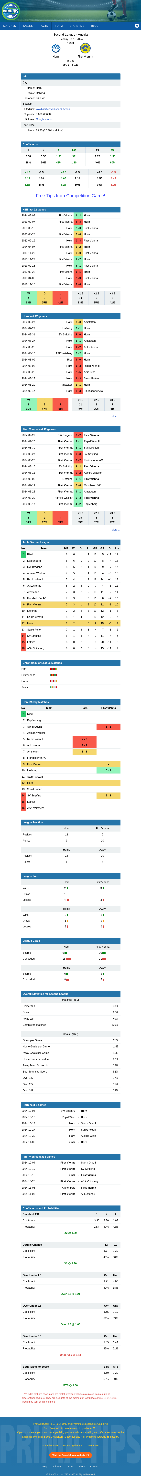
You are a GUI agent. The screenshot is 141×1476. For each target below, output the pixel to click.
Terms (69, 1466)
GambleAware (50, 1445)
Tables (28, 25)
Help (45, 1466)
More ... (115, 416)
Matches (9, 25)
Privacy (57, 1466)
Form (59, 25)
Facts (44, 25)
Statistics (77, 25)
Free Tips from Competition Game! (70, 195)
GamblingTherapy (73, 1445)
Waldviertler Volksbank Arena (53, 109)
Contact (94, 1466)
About (81, 1466)
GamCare (93, 1445)
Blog (94, 25)
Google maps (44, 119)
